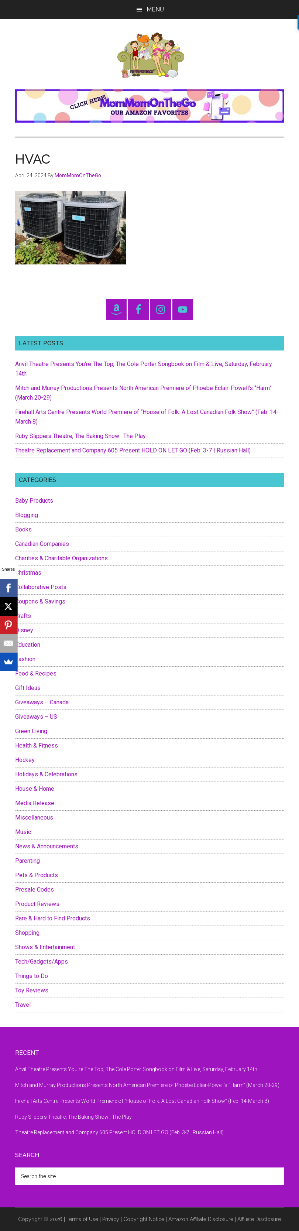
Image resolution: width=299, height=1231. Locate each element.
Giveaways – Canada (42, 702)
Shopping (27, 932)
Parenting (27, 860)
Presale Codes (34, 889)
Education (27, 644)
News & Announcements (46, 846)
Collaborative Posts (40, 587)
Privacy (110, 1219)
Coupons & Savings (40, 601)
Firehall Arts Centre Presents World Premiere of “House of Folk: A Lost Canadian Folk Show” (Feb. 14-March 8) (142, 1101)
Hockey (25, 759)
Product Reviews (37, 903)
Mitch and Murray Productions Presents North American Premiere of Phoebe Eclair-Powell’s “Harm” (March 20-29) (147, 1085)
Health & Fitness (36, 745)
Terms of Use (82, 1219)
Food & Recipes (35, 673)
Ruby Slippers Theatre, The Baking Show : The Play (80, 436)
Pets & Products (36, 875)
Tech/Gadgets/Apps (41, 961)
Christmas (28, 572)
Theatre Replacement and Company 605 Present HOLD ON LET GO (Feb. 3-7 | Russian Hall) (133, 450)
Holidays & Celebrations (46, 774)
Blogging (26, 515)
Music (23, 831)
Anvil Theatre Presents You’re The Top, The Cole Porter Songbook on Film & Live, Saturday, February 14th (136, 1069)
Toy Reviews (31, 990)
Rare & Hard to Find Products (52, 918)
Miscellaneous (34, 817)
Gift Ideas (28, 687)
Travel (23, 1004)
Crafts (23, 615)
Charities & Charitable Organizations (61, 558)
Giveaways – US (36, 716)
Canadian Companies (42, 543)
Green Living (31, 731)
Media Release (34, 803)
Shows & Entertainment (45, 947)
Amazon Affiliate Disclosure (200, 1219)
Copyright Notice (143, 1219)
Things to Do (31, 975)
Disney (24, 630)
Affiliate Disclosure (259, 1219)
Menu (155, 9)
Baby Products (34, 500)
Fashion (25, 659)
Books (23, 529)
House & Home (34, 788)
